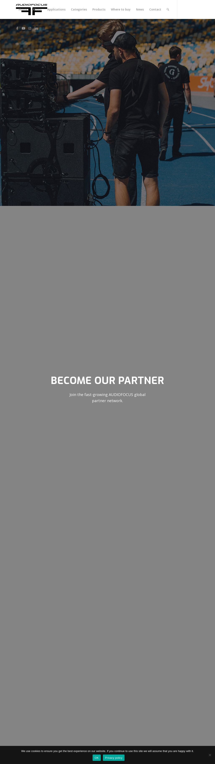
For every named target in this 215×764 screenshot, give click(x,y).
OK (97, 757)
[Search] (168, 9)
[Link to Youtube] (23, 28)
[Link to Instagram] (30, 28)
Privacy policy (113, 757)
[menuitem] (23, 9)
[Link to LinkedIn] (36, 28)
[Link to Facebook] (17, 28)
